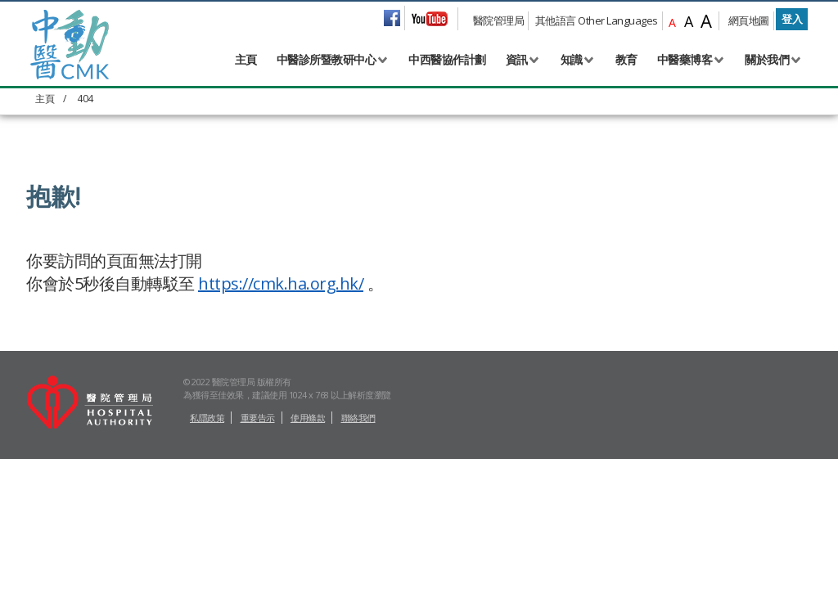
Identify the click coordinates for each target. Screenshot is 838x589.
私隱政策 (207, 548)
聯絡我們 (358, 548)
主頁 (246, 59)
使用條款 (308, 548)
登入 (792, 18)
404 (85, 99)
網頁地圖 (748, 20)
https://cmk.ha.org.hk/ (280, 283)
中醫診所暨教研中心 (326, 59)
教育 (626, 59)
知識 (572, 59)
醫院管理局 (499, 20)
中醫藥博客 (685, 59)
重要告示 (258, 548)
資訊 (517, 59)
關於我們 (767, 59)
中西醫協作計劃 (447, 59)
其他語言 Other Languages (596, 20)
